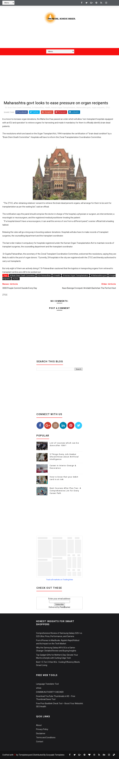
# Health (56, 275)
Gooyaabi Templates (55, 755)
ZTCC (108, 107)
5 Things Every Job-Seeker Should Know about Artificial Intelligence (64, 456)
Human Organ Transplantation (63, 107)
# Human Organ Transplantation (75, 275)
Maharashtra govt (83, 107)
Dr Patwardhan (38, 107)
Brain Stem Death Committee (19, 107)
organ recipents (98, 107)
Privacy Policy (42, 729)
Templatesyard (25, 755)
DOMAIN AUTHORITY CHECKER (50, 692)
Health (47, 107)
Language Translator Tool (47, 684)
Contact (39, 741)
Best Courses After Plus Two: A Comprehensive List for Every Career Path (65, 490)
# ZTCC (15, 279)
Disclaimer (40, 733)
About (39, 725)
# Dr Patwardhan (44, 275)
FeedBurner (65, 607)
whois (38, 688)
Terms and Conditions (45, 737)
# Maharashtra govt (99, 275)
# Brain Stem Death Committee (22, 275)
